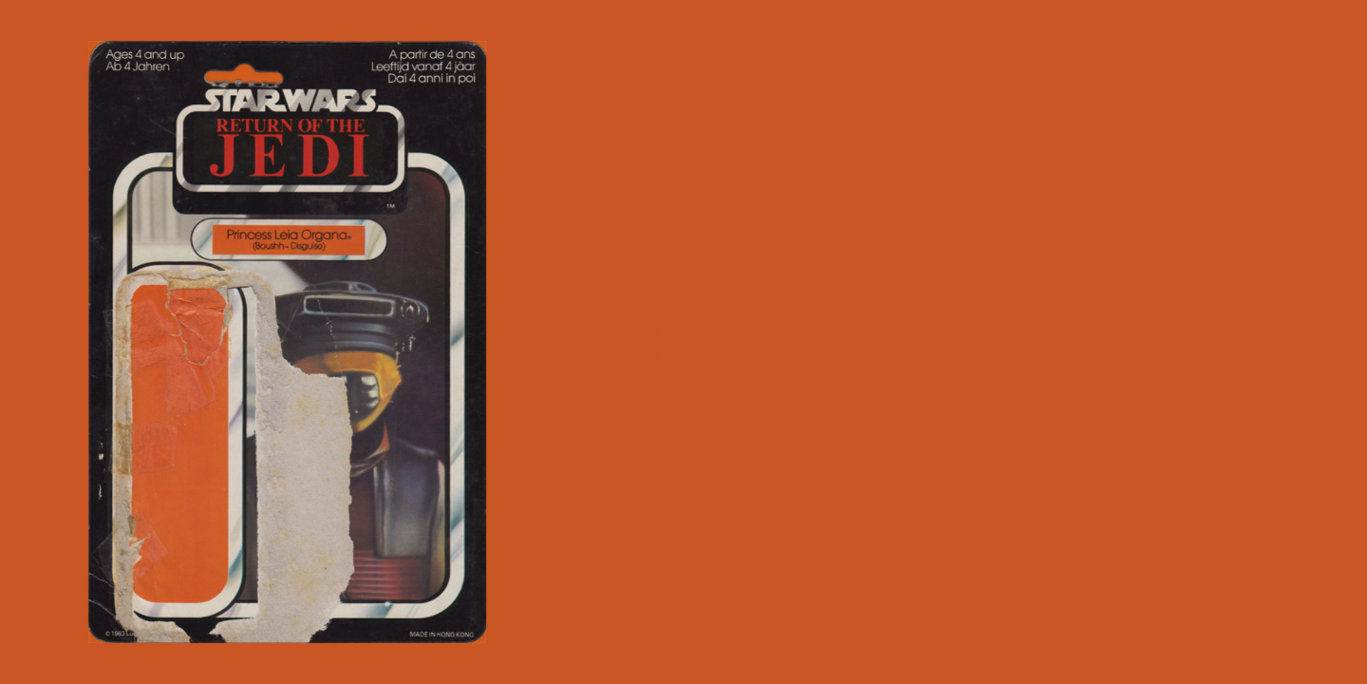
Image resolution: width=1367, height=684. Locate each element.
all (1328, 644)
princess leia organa (1160, 644)
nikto (988, 644)
